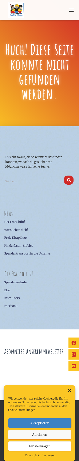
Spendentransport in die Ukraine (27, 253)
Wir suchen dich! (16, 230)
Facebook (10, 306)
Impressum (49, 455)
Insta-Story (12, 298)
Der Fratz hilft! (14, 222)
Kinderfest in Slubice (18, 246)
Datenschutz (32, 455)
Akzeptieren (39, 423)
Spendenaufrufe (15, 282)
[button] (69, 390)
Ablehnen (39, 435)
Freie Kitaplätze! (15, 238)
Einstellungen (40, 446)
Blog (7, 290)
